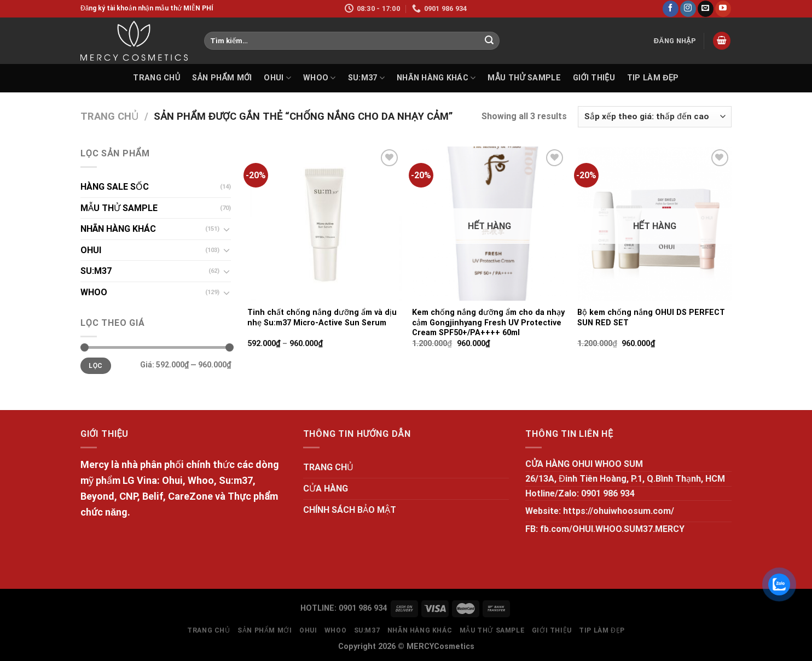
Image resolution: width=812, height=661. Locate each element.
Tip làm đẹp (653, 78)
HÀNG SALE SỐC (114, 187)
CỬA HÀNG (325, 488)
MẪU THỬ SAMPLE (524, 78)
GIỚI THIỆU (594, 78)
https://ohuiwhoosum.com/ (618, 511)
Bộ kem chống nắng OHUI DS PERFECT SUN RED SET (651, 317)
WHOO (319, 78)
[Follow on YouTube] (723, 9)
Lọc (95, 366)
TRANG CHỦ (156, 78)
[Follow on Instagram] (688, 9)
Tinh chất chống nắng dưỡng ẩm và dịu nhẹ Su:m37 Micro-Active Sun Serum (322, 317)
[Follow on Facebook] (670, 9)
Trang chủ (109, 116)
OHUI (277, 78)
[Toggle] (226, 229)
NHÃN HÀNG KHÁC (436, 78)
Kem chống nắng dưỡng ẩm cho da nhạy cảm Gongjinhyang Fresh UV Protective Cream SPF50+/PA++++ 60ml (488, 322)
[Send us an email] (706, 9)
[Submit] (489, 41)
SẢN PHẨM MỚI (222, 78)
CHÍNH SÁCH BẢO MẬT (349, 510)
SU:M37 (366, 78)
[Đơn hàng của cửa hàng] (655, 116)
